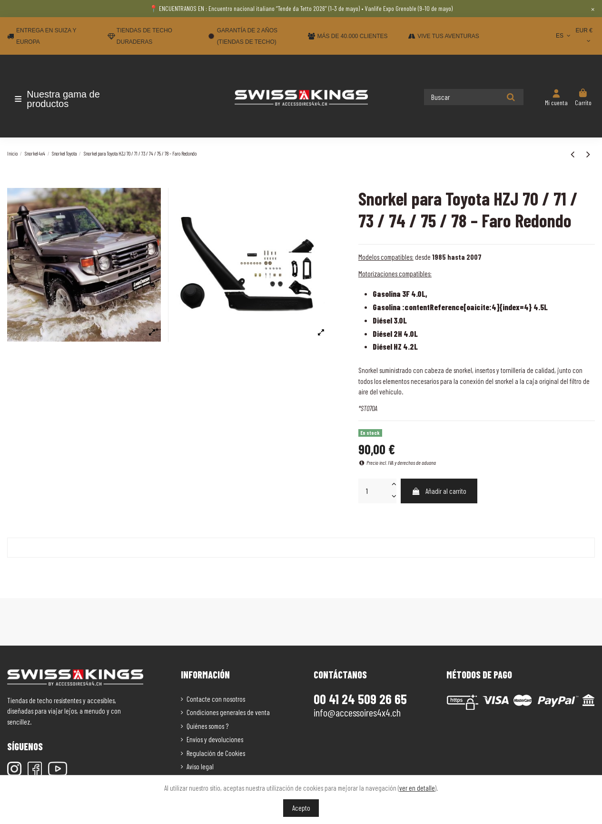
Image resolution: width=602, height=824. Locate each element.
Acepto (301, 808)
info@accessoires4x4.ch (357, 712)
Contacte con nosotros (216, 699)
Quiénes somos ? (207, 726)
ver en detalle (417, 788)
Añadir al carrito (438, 491)
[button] (63, 98)
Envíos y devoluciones (215, 739)
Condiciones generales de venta (228, 712)
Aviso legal (200, 766)
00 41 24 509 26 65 (360, 699)
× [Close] (592, 8)
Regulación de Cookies (216, 753)
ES (564, 35)
